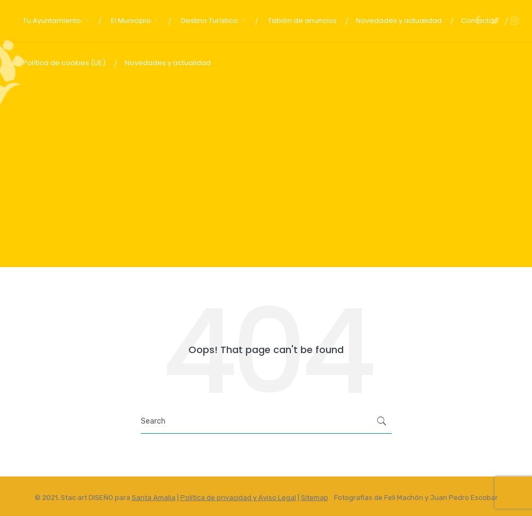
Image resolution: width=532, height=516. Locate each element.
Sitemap (314, 498)
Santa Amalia (154, 498)
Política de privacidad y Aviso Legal (238, 498)
